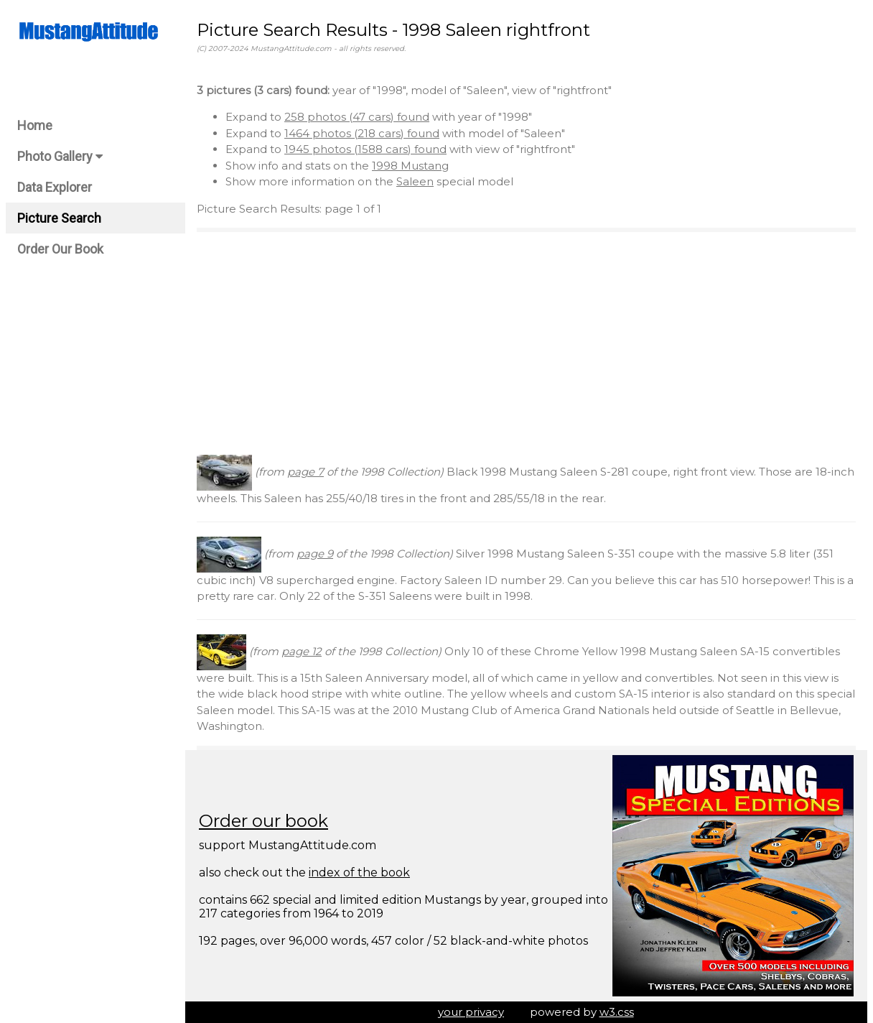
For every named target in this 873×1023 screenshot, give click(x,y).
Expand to (254, 117)
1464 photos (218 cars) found (361, 133)
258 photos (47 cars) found (356, 117)
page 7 (305, 471)
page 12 (301, 651)
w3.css (616, 1012)
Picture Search (59, 218)
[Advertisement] (526, 343)
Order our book (263, 820)
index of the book (359, 872)
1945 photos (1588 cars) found (365, 149)
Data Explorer (54, 187)
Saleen (415, 181)
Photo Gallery (60, 156)
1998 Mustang (410, 165)
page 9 (315, 553)
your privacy (471, 1012)
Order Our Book (60, 248)
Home (34, 125)
